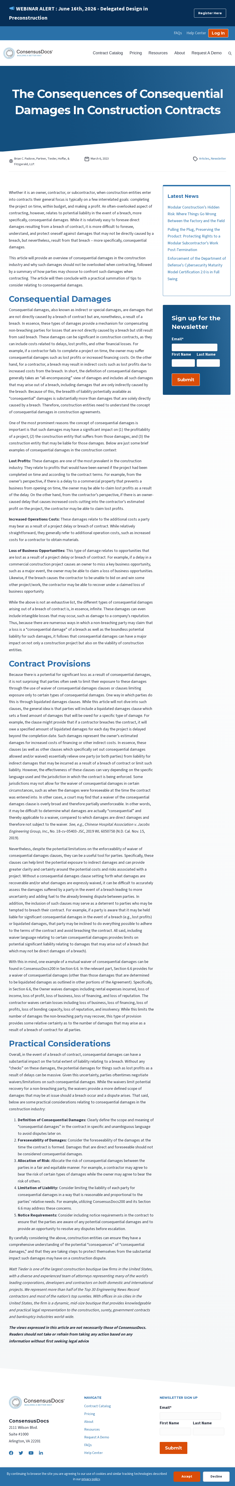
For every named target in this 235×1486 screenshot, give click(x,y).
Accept (187, 1476)
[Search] (228, 53)
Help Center (196, 33)
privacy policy (91, 1479)
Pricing (136, 53)
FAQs (178, 33)
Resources (158, 53)
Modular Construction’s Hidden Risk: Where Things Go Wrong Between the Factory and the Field (196, 214)
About (179, 53)
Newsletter (218, 158)
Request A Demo (207, 53)
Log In (218, 33)
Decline (216, 1476)
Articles (204, 158)
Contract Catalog (108, 53)
